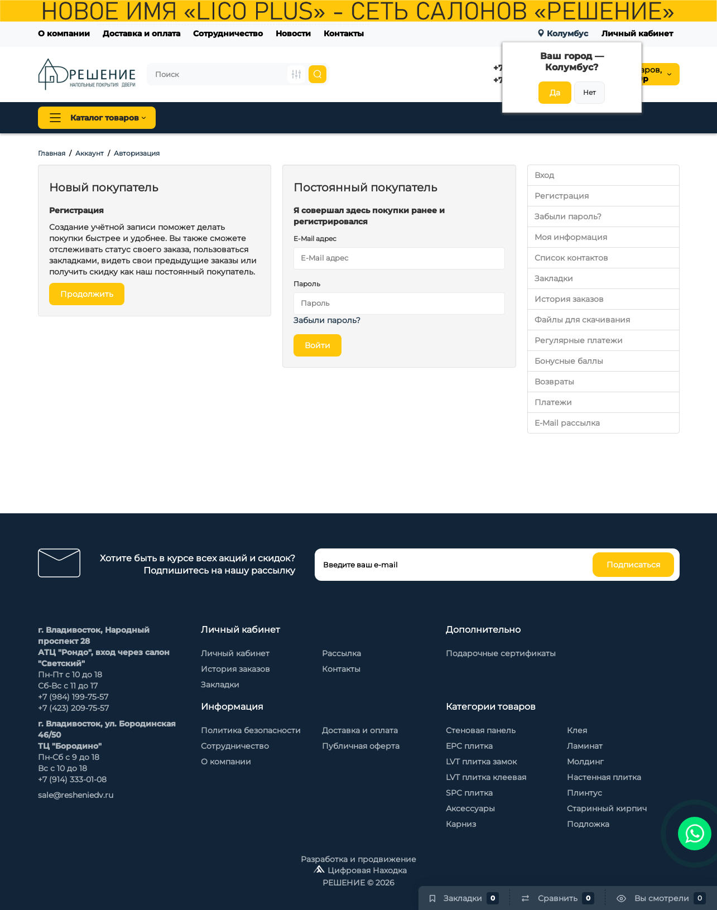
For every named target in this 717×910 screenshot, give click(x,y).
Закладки (554, 278)
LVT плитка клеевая (486, 777)
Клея (577, 730)
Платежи (553, 402)
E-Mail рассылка (567, 423)
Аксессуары (470, 808)
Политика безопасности (251, 730)
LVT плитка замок (481, 762)
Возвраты (554, 382)
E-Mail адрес (314, 238)
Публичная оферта (361, 746)
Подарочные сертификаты (501, 653)
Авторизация (137, 153)
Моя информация (571, 237)
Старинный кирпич (607, 808)
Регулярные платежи (579, 340)
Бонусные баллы (569, 361)
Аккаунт (89, 153)
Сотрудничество (228, 33)
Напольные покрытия (223, 118)
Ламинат (585, 746)
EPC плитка (469, 746)
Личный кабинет (637, 33)
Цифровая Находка (367, 870)
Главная (51, 153)
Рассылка (341, 653)
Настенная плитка (604, 777)
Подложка (588, 824)
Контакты (344, 33)
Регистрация (562, 196)
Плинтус (308, 118)
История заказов (569, 299)
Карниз (461, 824)
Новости (293, 33)
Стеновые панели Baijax (481, 118)
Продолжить (86, 294)
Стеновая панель (380, 118)
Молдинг (585, 762)
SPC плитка (469, 793)
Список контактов (571, 258)
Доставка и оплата (141, 33)
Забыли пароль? (326, 320)
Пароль (306, 284)
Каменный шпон (581, 118)
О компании (64, 33)
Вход (544, 175)
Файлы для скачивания (582, 320)
